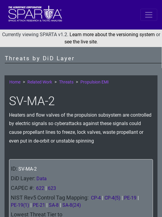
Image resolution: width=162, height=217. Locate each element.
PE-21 (39, 205)
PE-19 (130, 198)
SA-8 (54, 205)
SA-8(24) (71, 205)
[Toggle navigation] (148, 15)
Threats (66, 82)
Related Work (39, 82)
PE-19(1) (20, 205)
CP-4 (96, 198)
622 (40, 188)
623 (52, 188)
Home (14, 82)
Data (41, 178)
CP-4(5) (112, 198)
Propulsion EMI (94, 82)
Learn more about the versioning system (112, 34)
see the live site (80, 42)
